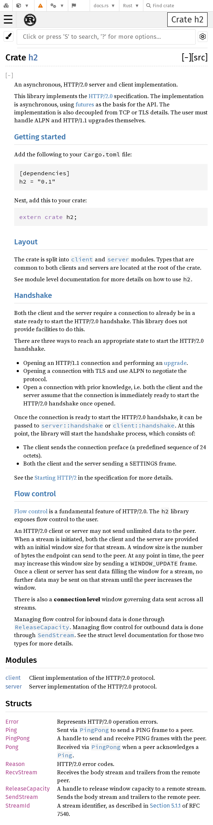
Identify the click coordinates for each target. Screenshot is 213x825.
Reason (15, 764)
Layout (26, 242)
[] (186, 57)
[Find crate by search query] (182, 5)
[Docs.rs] (6, 5)
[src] (199, 57)
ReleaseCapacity (27, 788)
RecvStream (21, 772)
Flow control (35, 493)
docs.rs (101, 5)
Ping (11, 730)
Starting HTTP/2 (55, 477)
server (13, 686)
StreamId (17, 805)
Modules (21, 660)
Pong (11, 747)
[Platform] (57, 5)
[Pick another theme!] (8, 36)
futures (84, 104)
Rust (127, 5)
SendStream (21, 797)
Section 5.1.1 (165, 805)
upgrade (175, 363)
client (13, 677)
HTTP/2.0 (100, 96)
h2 (33, 57)
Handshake (33, 295)
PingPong (17, 738)
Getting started (40, 137)
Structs (18, 703)
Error (12, 721)
